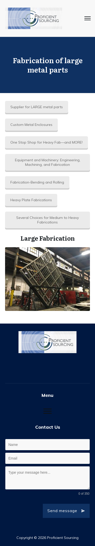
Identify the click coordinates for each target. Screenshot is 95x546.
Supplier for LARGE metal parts (36, 107)
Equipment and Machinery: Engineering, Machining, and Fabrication (47, 162)
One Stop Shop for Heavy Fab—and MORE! (46, 142)
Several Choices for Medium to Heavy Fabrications (47, 219)
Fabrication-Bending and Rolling (37, 182)
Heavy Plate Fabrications (31, 200)
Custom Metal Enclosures (31, 124)
